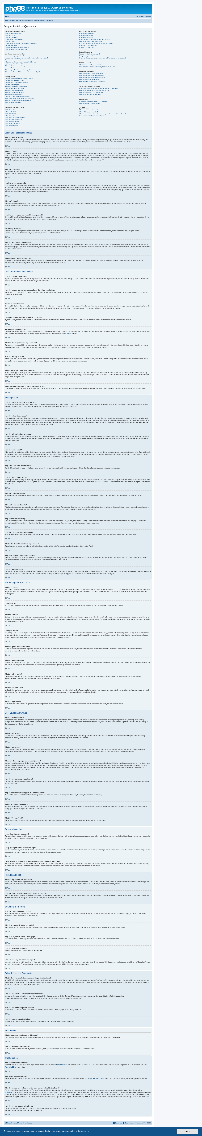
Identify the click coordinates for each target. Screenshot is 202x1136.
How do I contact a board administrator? (91, 116)
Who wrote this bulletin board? (88, 110)
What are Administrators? (87, 33)
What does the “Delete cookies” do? (16, 49)
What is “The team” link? (87, 47)
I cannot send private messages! (89, 54)
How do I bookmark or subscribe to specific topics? (95, 90)
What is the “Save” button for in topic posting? (19, 98)
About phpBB (9, 1067)
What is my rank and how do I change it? (18, 70)
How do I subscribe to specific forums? (91, 92)
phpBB (68, 333)
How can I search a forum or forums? (91, 73)
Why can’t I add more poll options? (16, 86)
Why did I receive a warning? (14, 94)
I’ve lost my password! (12, 45)
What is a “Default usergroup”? (89, 45)
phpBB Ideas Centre (97, 1078)
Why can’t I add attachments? (14, 92)
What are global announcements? (15, 117)
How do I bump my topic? (13, 102)
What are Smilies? (10, 113)
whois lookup (9, 1092)
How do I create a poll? (12, 84)
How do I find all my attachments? (89, 103)
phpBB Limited (62, 1065)
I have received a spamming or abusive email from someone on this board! (102, 58)
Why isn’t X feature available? (88, 112)
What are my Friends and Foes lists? (90, 65)
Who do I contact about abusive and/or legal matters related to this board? (102, 114)
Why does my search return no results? (91, 75)
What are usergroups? (86, 37)
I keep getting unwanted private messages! (92, 56)
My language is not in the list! (14, 64)
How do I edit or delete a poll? (14, 88)
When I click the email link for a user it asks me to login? (22, 72)
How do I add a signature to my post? (16, 82)
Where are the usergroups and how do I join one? (94, 39)
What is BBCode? (10, 109)
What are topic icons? (12, 125)
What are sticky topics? (12, 121)
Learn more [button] (83, 1131)
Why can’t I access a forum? (14, 90)
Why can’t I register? (11, 37)
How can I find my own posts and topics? (92, 81)
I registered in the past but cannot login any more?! (21, 43)
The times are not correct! (13, 60)
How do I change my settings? (14, 56)
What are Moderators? (86, 35)
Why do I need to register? (13, 33)
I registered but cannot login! (14, 39)
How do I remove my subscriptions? (90, 94)
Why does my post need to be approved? (18, 100)
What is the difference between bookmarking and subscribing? (98, 88)
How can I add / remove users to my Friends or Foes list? (97, 67)
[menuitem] (7, 16)
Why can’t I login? (10, 41)
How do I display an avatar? (13, 68)
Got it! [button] (187, 1131)
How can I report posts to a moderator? (17, 96)
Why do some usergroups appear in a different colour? (96, 43)
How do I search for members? (89, 79)
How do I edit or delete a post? (14, 80)
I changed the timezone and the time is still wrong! (20, 62)
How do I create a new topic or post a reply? (19, 78)
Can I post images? (11, 115)
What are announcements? (13, 119)
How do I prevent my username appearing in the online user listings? (26, 58)
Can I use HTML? (10, 111)
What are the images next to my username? (18, 66)
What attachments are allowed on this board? (93, 101)
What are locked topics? (12, 123)
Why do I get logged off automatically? (17, 47)
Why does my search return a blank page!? (92, 77)
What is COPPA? (10, 35)
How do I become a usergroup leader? (91, 41)
